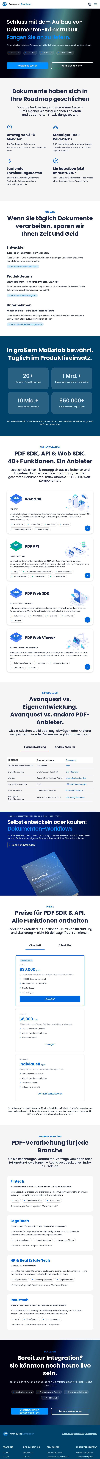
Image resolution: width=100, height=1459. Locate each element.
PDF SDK (6, 1453)
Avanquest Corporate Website (73, 1434)
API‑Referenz (28, 1453)
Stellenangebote (91, 1434)
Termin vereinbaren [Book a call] (70, 1411)
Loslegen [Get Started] (50, 1044)
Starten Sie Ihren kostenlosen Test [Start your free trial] (29, 1411)
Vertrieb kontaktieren (84, 1453)
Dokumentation (31, 1447)
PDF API (6, 1457)
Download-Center (54, 1453)
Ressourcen (53, 1447)
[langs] (90, 4)
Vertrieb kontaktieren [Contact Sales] (50, 1093)
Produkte (8, 1447)
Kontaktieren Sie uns (86, 1447)
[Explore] (87, 528)
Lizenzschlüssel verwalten (58, 1457)
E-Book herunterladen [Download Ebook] (22, 845)
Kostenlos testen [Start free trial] (27, 65)
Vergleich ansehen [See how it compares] (72, 65)
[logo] (19, 4)
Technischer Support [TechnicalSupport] (84, 1457)
